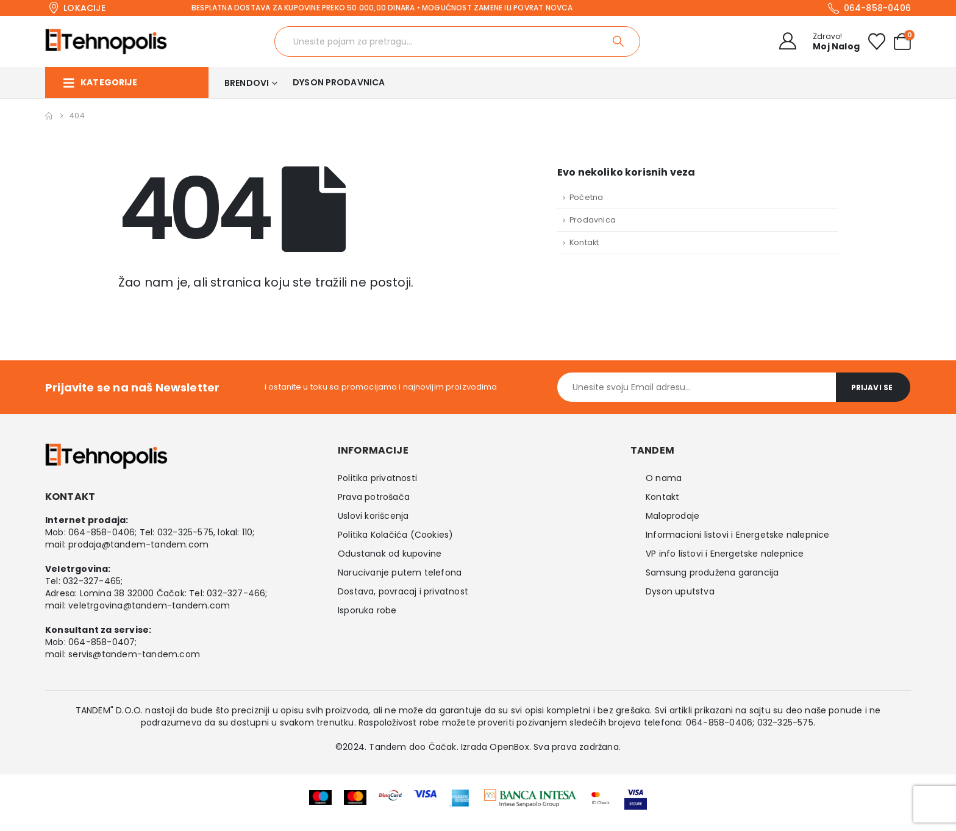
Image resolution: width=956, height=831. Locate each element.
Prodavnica (592, 220)
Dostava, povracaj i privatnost (403, 591)
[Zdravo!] (816, 41)
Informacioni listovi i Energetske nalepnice (738, 535)
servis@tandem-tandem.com (134, 654)
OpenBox (509, 747)
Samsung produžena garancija (712, 572)
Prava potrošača (374, 497)
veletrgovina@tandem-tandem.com (149, 605)
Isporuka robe (367, 610)
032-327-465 (92, 581)
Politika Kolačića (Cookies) (395, 535)
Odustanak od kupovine (389, 553)
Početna (586, 197)
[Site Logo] (106, 41)
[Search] (619, 41)
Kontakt (584, 242)
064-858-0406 (101, 532)
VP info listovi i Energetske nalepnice (725, 553)
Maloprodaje (672, 516)
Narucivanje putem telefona (400, 572)
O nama (664, 478)
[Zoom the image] (530, 797)
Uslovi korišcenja (373, 516)
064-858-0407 (101, 642)
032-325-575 (185, 532)
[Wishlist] (876, 41)
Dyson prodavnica (339, 82)
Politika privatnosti (377, 478)
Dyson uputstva (680, 591)
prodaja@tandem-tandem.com (138, 544)
